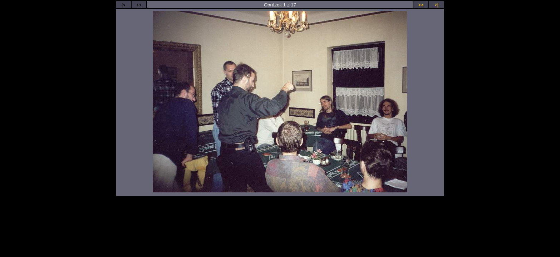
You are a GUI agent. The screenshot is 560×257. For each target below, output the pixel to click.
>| (436, 4)
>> (421, 4)
